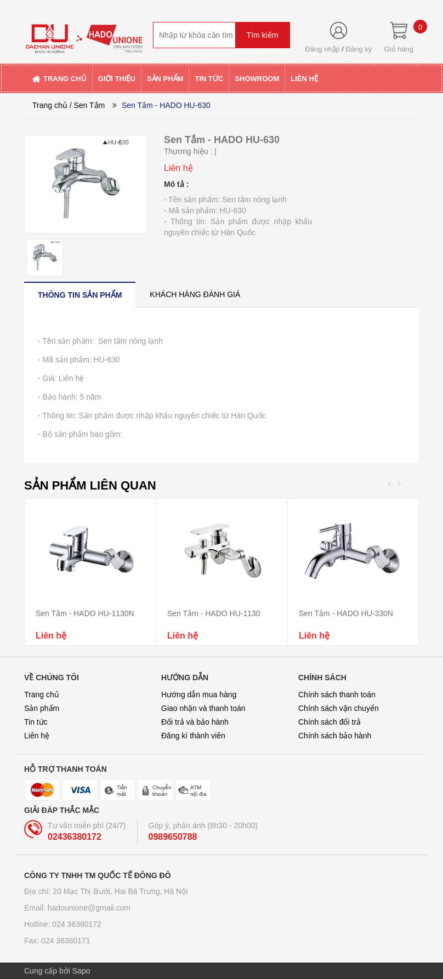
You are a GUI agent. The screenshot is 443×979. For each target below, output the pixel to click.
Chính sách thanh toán (337, 694)
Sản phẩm (41, 708)
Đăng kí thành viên (193, 735)
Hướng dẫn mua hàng (198, 694)
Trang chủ (41, 694)
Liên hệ (36, 735)
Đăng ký (359, 49)
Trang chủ (49, 105)
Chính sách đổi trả (329, 722)
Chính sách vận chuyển (338, 708)
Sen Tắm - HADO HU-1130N (85, 613)
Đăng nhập (322, 49)
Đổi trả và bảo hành (195, 722)
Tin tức (36, 722)
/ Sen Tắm (87, 105)
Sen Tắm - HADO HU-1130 (213, 613)
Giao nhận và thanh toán (203, 708)
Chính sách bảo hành (334, 735)
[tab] (79, 295)
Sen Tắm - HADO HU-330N (346, 613)
